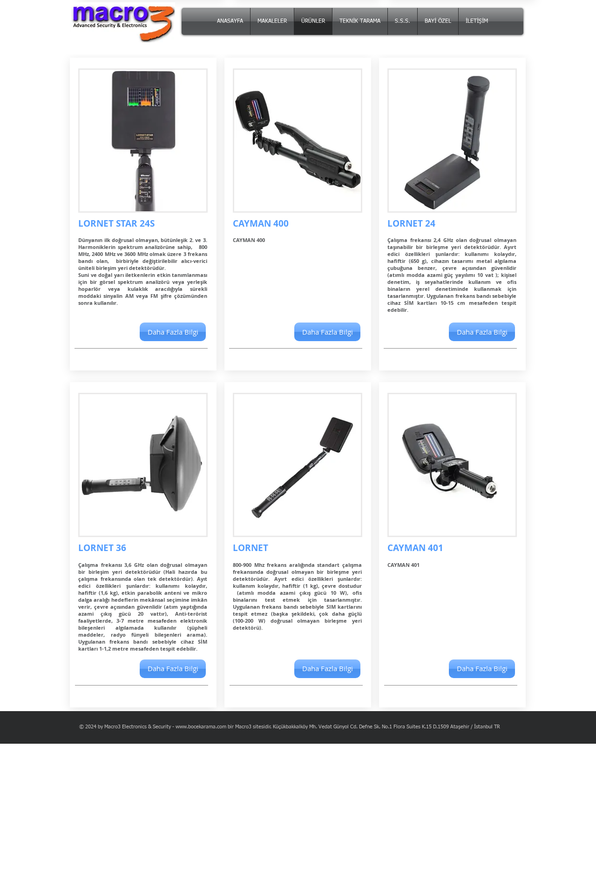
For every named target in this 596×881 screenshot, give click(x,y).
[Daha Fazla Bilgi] (173, 332)
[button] (327, 332)
